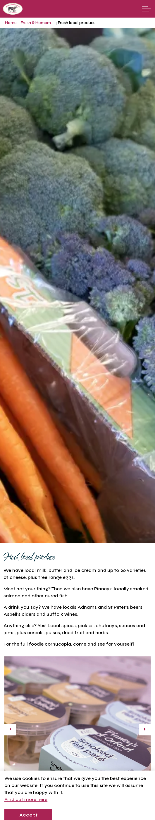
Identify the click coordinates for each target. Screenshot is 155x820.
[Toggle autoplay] (145, 797)
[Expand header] (146, 9)
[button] (77, 729)
